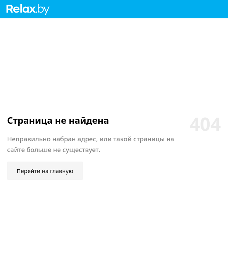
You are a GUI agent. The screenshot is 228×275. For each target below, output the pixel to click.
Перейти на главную (45, 171)
